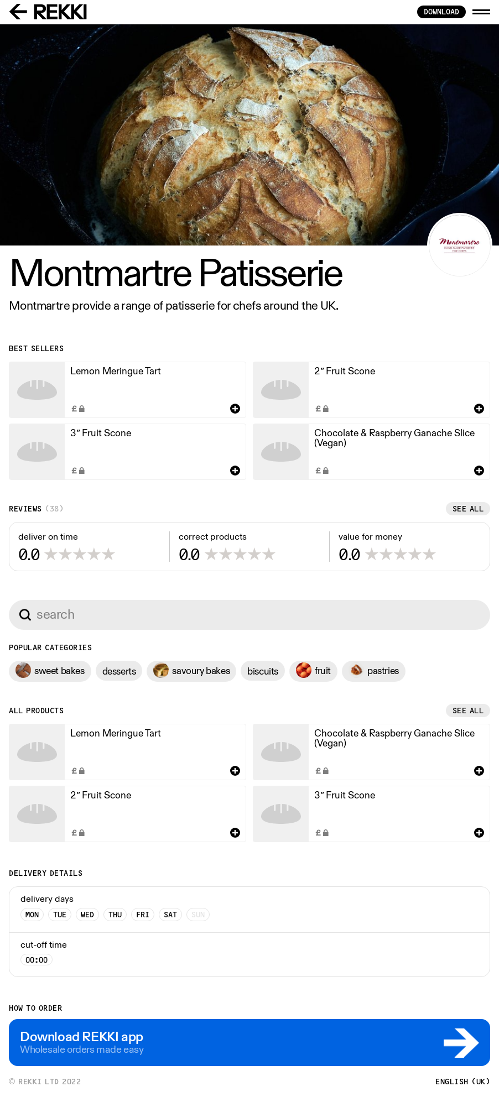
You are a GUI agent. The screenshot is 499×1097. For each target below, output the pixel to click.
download (441, 12)
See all (468, 509)
